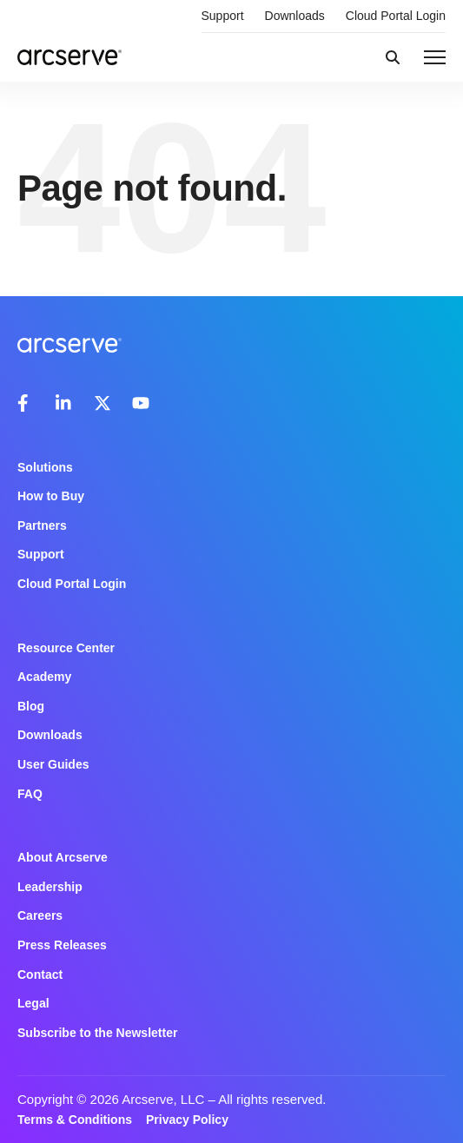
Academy (44, 677)
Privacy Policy (187, 1119)
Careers (40, 915)
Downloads (295, 16)
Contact (40, 974)
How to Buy (50, 496)
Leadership (50, 887)
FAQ (30, 794)
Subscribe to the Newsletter (97, 1033)
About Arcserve (62, 857)
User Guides (53, 764)
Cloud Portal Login (396, 16)
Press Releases (62, 945)
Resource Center (66, 648)
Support (223, 16)
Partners (42, 525)
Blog (30, 706)
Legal (33, 1003)
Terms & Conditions (74, 1119)
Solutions (45, 467)
